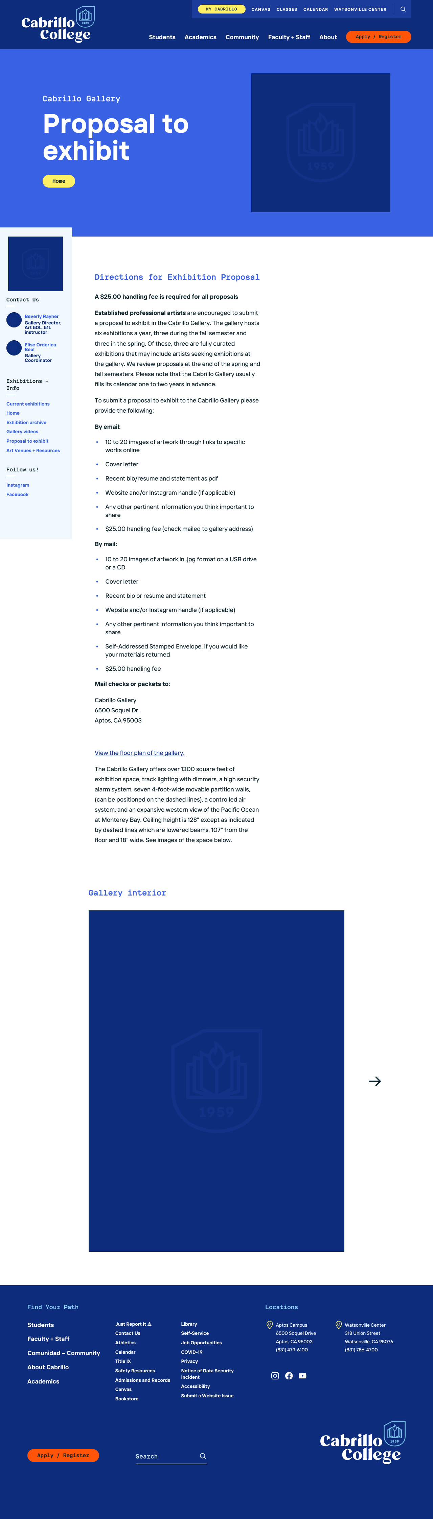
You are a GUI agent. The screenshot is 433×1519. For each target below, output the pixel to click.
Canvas (261, 9)
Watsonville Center (360, 9)
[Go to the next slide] (375, 1081)
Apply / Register (379, 37)
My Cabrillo (221, 8)
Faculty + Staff (289, 37)
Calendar (315, 9)
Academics (200, 37)
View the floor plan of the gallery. (139, 752)
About (328, 37)
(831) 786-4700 (361, 1349)
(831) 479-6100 (292, 1349)
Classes (287, 9)
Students (162, 37)
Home (58, 181)
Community (242, 37)
